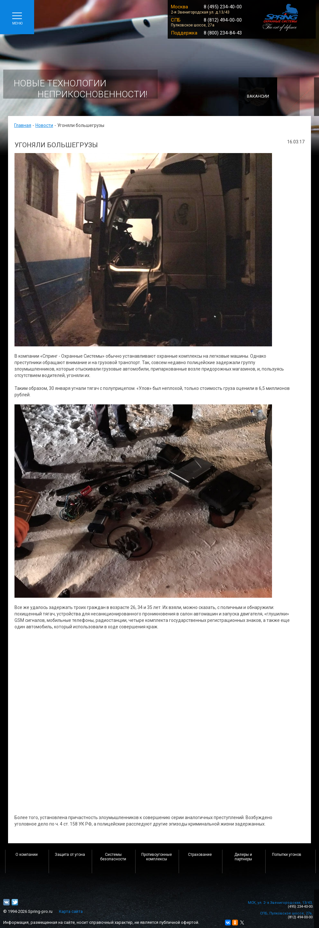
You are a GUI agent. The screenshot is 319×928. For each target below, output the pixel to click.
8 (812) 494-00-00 (223, 20)
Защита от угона (70, 854)
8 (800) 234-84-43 (223, 33)
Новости (44, 125)
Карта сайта (71, 911)
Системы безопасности (113, 856)
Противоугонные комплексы (156, 856)
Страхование (200, 854)
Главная (22, 125)
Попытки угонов (286, 854)
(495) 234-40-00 (300, 906)
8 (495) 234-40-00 (223, 7)
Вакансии (258, 96)
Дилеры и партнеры (243, 856)
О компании (26, 854)
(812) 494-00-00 (300, 917)
